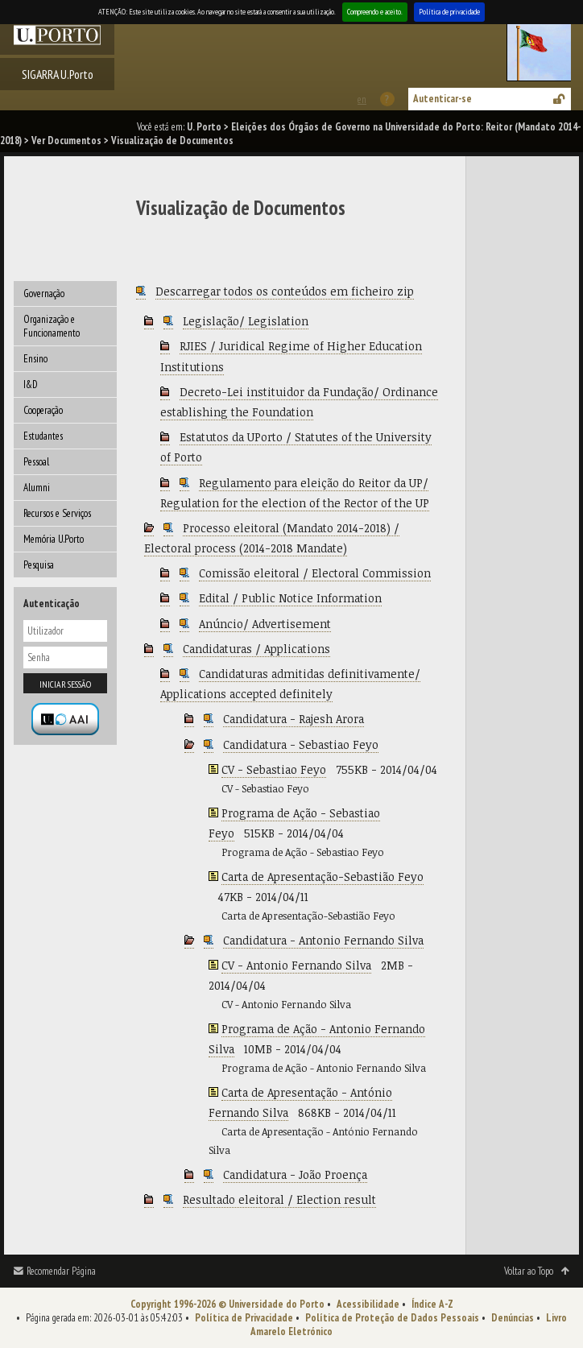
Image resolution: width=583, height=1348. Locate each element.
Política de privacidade (449, 11)
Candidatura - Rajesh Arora (293, 718)
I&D (30, 384)
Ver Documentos (66, 140)
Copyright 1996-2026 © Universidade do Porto (227, 1304)
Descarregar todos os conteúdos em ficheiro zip (284, 291)
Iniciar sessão (65, 684)
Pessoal (36, 462)
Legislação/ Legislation (245, 321)
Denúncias (512, 1318)
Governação (43, 293)
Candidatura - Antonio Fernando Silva (323, 940)
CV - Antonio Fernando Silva (296, 965)
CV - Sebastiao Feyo (273, 769)
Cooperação (43, 410)
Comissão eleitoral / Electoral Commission (315, 573)
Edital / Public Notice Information (290, 598)
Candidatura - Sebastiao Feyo (300, 744)
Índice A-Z (432, 1304)
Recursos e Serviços (57, 513)
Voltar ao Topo (528, 1271)
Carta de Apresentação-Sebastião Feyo (322, 876)
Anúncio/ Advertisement (265, 623)
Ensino (35, 359)
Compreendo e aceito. (375, 11)
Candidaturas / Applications (256, 648)
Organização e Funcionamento (51, 326)
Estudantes (43, 436)
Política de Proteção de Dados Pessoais (392, 1318)
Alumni (36, 487)
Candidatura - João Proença (295, 1174)
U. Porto (204, 127)
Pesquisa (38, 565)
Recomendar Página (61, 1271)
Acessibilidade (368, 1304)
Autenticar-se (442, 98)
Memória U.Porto (53, 539)
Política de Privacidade (244, 1318)
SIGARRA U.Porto (57, 74)
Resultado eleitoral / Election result (279, 1199)
